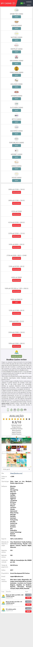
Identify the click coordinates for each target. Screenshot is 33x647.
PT (22, 3)
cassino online (5, 403)
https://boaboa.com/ (16, 473)
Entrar (29, 5)
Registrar (29, 1)
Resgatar (16, 192)
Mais (28, 594)
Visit (16, 17)
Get (16, 302)
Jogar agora (16, 356)
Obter (28, 597)
